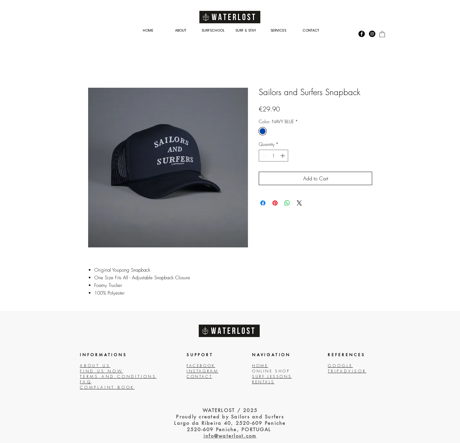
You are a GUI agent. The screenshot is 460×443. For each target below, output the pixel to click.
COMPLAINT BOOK (107, 387)
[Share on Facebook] (263, 203)
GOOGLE (340, 365)
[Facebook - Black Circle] (361, 34)
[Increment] (283, 155)
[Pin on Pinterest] (275, 203)
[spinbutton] (273, 155)
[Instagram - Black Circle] (372, 34)
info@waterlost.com (230, 436)
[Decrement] (264, 155)
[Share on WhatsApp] (287, 203)
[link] (382, 34)
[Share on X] (299, 203)
